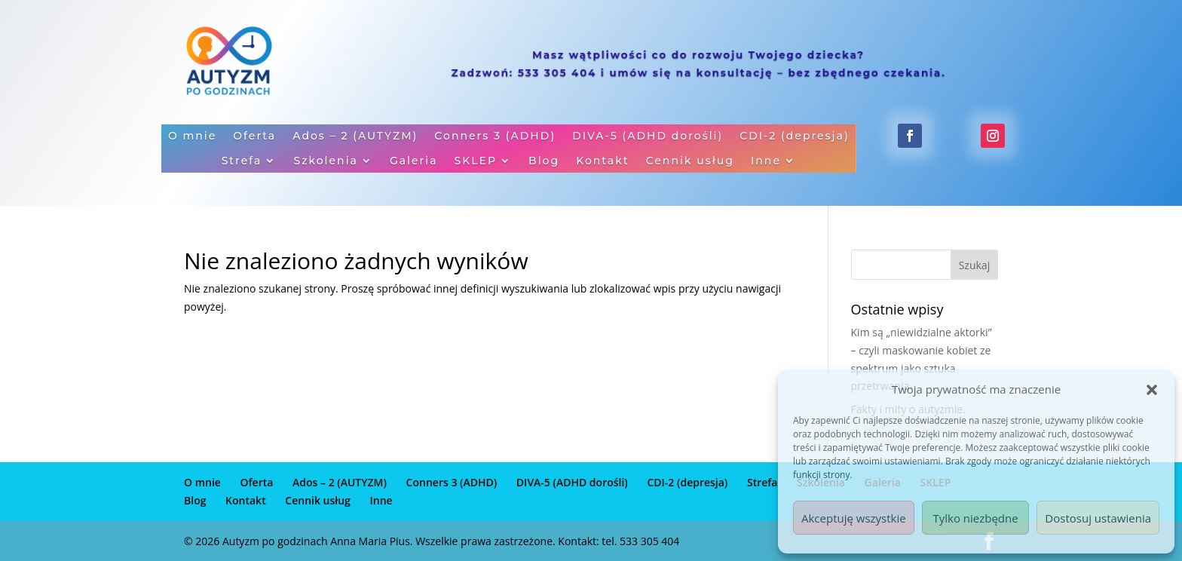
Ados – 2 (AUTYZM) (355, 136)
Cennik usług (690, 161)
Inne (766, 161)
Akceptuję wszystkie (853, 518)
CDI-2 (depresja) (795, 136)
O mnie (192, 136)
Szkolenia (325, 161)
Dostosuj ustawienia (1098, 518)
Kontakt (602, 161)
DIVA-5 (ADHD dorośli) (647, 136)
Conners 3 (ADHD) (495, 136)
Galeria (414, 161)
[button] (1151, 389)
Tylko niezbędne (975, 518)
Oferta (254, 136)
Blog (543, 161)
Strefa (241, 161)
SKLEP (475, 161)
